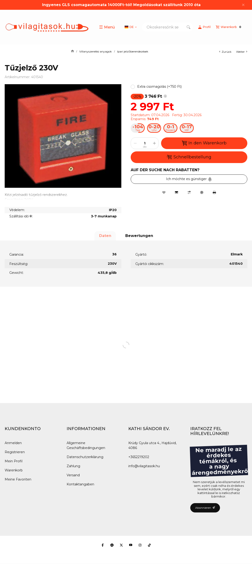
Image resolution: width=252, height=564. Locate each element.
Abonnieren (205, 507)
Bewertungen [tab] (139, 235)
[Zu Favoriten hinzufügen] (164, 192)
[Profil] (204, 27)
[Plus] (154, 143)
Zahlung (73, 466)
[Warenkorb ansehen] (229, 27)
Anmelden (13, 443)
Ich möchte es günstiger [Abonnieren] (189, 179)
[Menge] (144, 143)
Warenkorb (14, 470)
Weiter (241, 51)
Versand (73, 475)
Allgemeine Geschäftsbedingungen (86, 445)
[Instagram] (140, 545)
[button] (107, 27)
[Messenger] (112, 545)
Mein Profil (13, 461)
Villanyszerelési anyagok (95, 51)
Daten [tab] (105, 235)
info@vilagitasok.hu (144, 466)
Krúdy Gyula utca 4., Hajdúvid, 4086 (152, 445)
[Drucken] (214, 192)
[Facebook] (102, 545)
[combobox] (167, 27)
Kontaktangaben (80, 484)
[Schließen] (243, 5)
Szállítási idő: (21, 216)
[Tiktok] (149, 545)
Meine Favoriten (18, 479)
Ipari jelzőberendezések (132, 51)
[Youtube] (130, 545)
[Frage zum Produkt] (202, 192)
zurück (225, 51)
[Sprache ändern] (130, 27)
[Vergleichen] (189, 192)
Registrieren (15, 452)
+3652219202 (138, 457)
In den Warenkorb (204, 143)
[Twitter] (121, 545)
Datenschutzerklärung (85, 457)
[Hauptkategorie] (72, 51)
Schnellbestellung (189, 157)
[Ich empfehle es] (176, 192)
